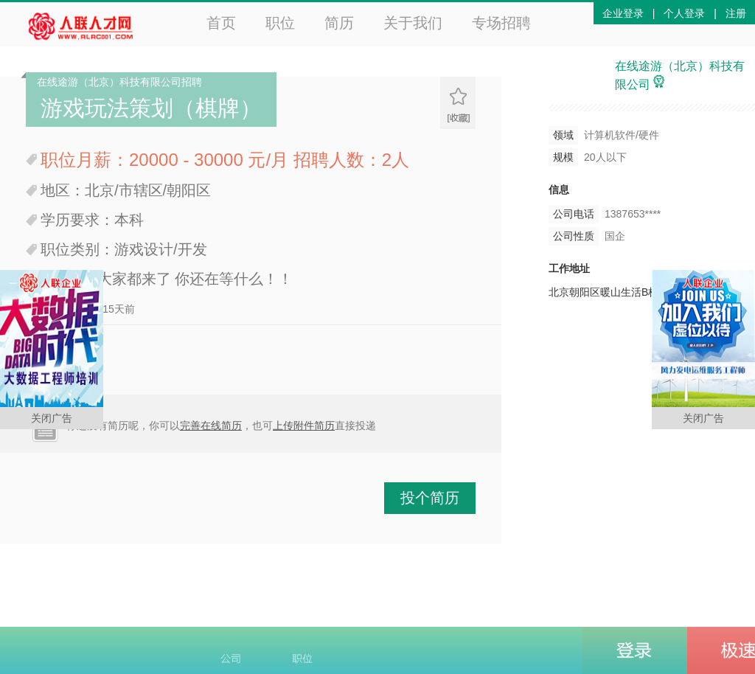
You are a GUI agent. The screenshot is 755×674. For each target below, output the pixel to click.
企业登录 (623, 13)
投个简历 (429, 498)
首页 (221, 23)
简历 (339, 23)
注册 (736, 13)
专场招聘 (501, 23)
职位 (280, 23)
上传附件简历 (304, 425)
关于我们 (412, 23)
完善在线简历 (211, 425)
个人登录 (684, 13)
